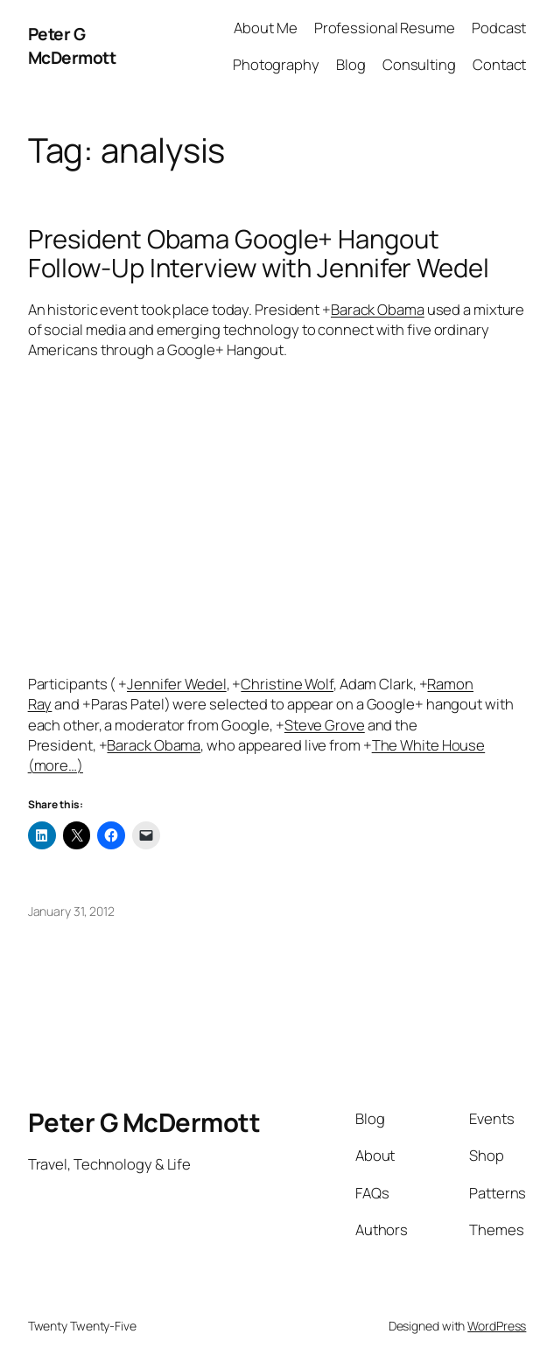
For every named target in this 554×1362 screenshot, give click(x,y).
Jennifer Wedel (177, 684)
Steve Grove (324, 725)
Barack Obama (377, 309)
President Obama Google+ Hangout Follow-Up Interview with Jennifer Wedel (258, 254)
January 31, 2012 (71, 911)
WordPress (496, 1325)
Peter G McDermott (72, 46)
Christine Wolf (287, 684)
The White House (429, 745)
